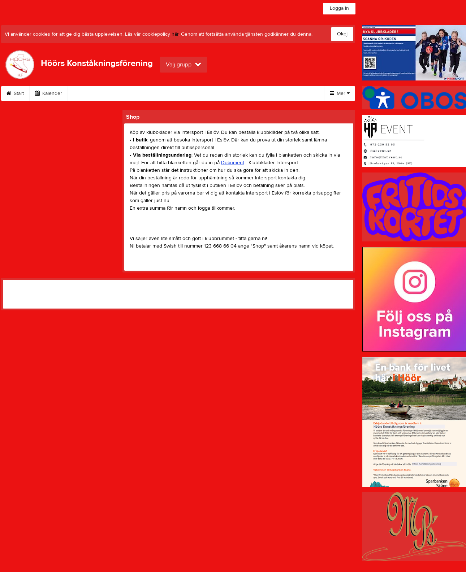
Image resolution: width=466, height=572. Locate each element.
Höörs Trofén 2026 (144, 93)
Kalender (48, 93)
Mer (340, 93)
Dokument (232, 163)
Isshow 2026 (91, 93)
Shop (227, 93)
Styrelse (259, 93)
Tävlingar (194, 93)
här (175, 34)
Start (15, 93)
